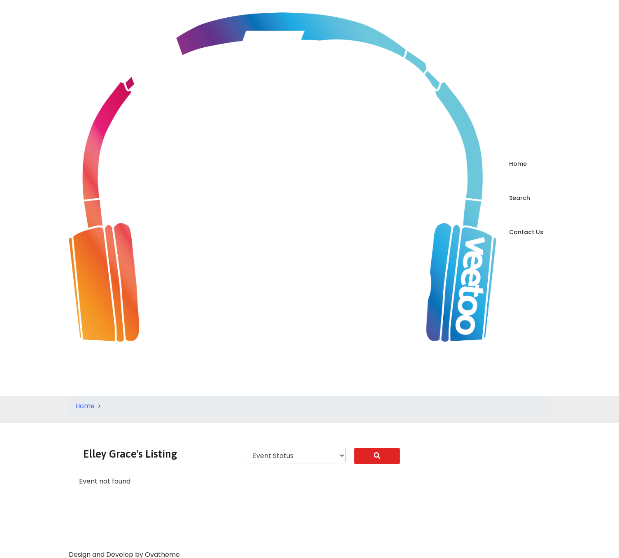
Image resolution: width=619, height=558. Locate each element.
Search (519, 198)
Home (518, 164)
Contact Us (526, 232)
